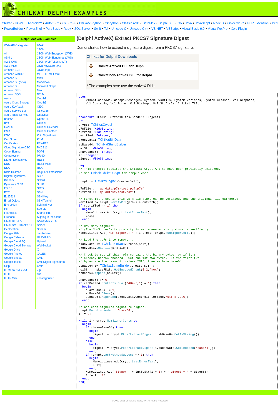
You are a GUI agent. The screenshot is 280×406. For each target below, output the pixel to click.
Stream (41, 229)
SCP (40, 176)
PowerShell (34, 28)
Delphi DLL (166, 23)
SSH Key (42, 196)
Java (188, 23)
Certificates (11, 143)
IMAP (40, 45)
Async (8, 98)
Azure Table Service (16, 114)
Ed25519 (9, 196)
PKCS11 (42, 147)
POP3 (40, 151)
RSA (40, 168)
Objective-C (235, 23)
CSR (7, 131)
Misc (40, 90)
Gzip (7, 266)
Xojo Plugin (239, 28)
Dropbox (9, 180)
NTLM (41, 94)
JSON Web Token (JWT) (52, 61)
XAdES (41, 253)
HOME (19, 23)
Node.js (218, 23)
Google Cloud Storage (17, 245)
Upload (41, 241)
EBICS (8, 188)
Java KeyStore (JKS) (49, 65)
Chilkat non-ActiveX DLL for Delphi (125, 75)
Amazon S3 (11, 78)
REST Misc (44, 163)
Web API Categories (16, 45)
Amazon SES (12, 86)
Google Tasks (12, 261)
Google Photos (13, 253)
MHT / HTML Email (48, 74)
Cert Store (10, 139)
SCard (41, 180)
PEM (40, 139)
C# (64, 23)
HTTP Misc (11, 278)
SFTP (40, 184)
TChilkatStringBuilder (111, 144)
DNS (7, 163)
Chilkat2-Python (90, 23)
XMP (40, 266)
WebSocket (44, 245)
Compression (12, 155)
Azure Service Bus (15, 110)
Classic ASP (130, 23)
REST (40, 159)
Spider (41, 225)
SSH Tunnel (44, 200)
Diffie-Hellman (12, 172)
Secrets (41, 208)
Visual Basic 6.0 (193, 28)
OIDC (40, 106)
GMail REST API (14, 221)
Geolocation (11, 229)
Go (180, 23)
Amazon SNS (12, 90)
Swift (97, 28)
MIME (40, 78)
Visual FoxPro (218, 28)
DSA (7, 168)
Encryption (10, 204)
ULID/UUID (44, 237)
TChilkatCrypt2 (101, 124)
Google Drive (12, 249)
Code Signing (12, 151)
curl (39, 274)
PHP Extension (258, 23)
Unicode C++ (139, 28)
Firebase (9, 217)
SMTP (41, 188)
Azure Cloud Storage (16, 102)
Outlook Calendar (47, 127)
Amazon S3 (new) (15, 82)
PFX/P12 (42, 143)
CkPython (112, 23)
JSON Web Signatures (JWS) (55, 57)
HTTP (7, 274)
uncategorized (45, 278)
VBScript (172, 28)
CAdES (8, 127)
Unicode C (118, 28)
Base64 (8, 119)
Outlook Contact (47, 131)
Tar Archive (43, 233)
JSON (40, 49)
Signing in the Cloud (49, 217)
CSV (7, 135)
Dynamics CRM (13, 184)
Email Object (12, 200)
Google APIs (11, 233)
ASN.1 (8, 57)
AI (5, 53)
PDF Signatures (46, 135)
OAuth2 (41, 102)
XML (40, 257)
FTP (6, 208)
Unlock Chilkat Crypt (105, 173)
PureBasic (53, 28)
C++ (73, 23)
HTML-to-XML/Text (15, 270)
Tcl (106, 28)
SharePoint (43, 212)
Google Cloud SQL (15, 241)
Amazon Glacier (13, 74)
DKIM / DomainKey (15, 159)
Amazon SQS (12, 94)
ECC (7, 192)
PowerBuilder (13, 28)
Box (6, 123)
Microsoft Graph (46, 86)
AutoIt (49, 23)
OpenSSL (43, 119)
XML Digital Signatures (51, 261)
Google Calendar (14, 237)
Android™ (35, 23)
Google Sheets (13, 257)
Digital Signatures (14, 176)
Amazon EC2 (12, 69)
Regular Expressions (49, 172)
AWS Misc (10, 65)
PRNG (41, 155)
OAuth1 (41, 98)
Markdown (43, 82)
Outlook (41, 123)
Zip (39, 270)
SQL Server (82, 28)
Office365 (43, 110)
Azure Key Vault (13, 106)
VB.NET (157, 28)
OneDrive (43, 114)
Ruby (67, 28)
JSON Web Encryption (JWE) (54, 53)
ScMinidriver (44, 204)
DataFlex (148, 23)
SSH (40, 192)
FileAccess (10, 212)
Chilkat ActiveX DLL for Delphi (121, 66)
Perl (275, 23)
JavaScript (202, 23)
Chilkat (7, 23)
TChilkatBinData (109, 139)
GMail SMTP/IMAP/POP (18, 225)
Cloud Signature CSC (17, 147)
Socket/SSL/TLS (47, 221)
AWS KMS (10, 61)
